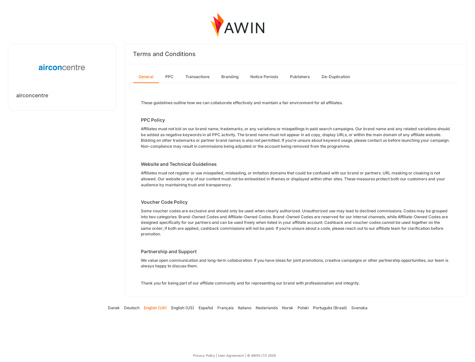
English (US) (182, 307)
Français (225, 307)
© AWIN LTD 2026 (261, 355)
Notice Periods (264, 76)
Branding (229, 76)
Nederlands (267, 307)
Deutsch (132, 307)
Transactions (197, 76)
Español (206, 307)
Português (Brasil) (330, 307)
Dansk (114, 307)
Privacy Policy (204, 355)
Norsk (287, 307)
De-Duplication (336, 76)
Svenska (359, 307)
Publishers (300, 76)
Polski (303, 307)
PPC (169, 76)
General (146, 76)
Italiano (244, 307)
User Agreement (231, 355)
